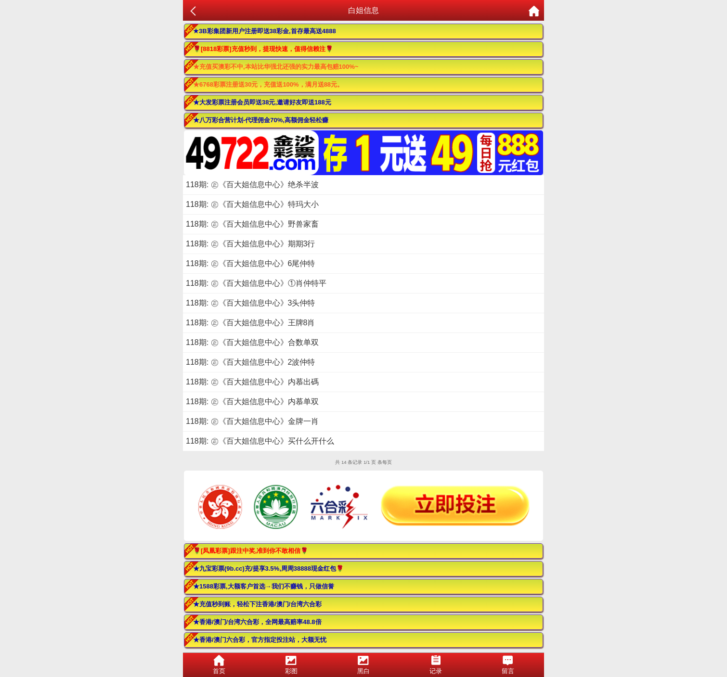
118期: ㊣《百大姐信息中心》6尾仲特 (250, 263)
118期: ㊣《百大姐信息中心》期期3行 (250, 244)
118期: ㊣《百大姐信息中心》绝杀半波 (252, 184)
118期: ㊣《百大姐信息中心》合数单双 (252, 342)
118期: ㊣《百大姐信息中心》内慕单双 (252, 401)
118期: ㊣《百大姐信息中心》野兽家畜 (252, 224)
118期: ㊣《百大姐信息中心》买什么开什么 (260, 441)
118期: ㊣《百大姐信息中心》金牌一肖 (252, 421)
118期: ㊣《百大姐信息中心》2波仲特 (250, 362)
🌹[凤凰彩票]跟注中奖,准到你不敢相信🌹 (250, 550)
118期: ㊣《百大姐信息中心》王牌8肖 (250, 323)
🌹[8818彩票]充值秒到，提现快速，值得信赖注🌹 (263, 48)
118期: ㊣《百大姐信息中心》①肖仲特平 (256, 283)
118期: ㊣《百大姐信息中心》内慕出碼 (252, 382)
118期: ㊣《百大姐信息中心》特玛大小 (252, 204)
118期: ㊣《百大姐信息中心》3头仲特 (250, 303)
